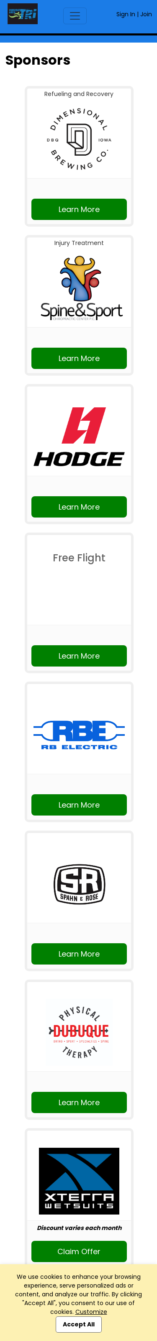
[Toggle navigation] (75, 16)
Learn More (79, 209)
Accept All (79, 1324)
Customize (91, 1312)
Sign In (125, 14)
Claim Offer (78, 1251)
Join (146, 14)
